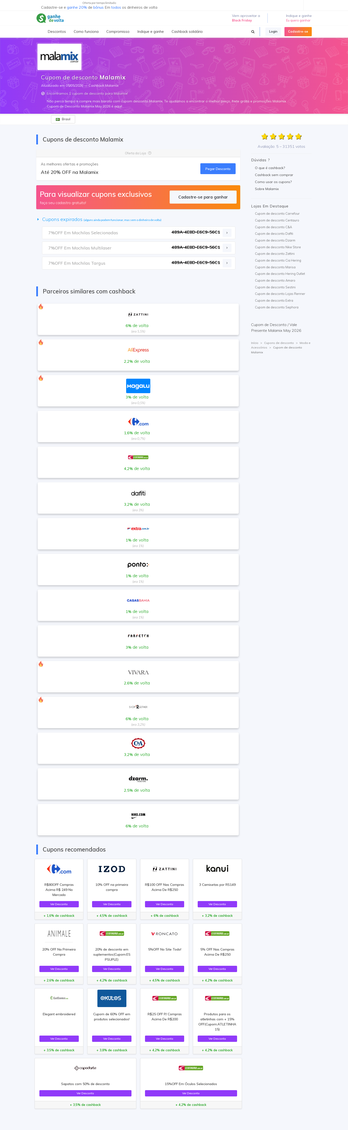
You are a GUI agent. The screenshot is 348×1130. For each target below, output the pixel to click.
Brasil (63, 119)
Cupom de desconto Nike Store (278, 247)
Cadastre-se (298, 31)
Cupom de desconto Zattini (275, 254)
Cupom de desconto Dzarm (275, 240)
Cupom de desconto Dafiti (274, 233)
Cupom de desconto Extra (274, 300)
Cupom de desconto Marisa (275, 267)
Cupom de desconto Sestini (275, 287)
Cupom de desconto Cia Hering (278, 260)
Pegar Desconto (218, 169)
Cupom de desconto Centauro (277, 220)
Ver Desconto (59, 904)
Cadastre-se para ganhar (203, 196)
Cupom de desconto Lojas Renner (280, 294)
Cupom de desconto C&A (273, 227)
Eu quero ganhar (298, 20)
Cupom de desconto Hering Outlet (280, 274)
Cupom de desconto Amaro (275, 280)
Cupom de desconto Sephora (276, 307)
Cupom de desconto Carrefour (277, 213)
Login (273, 31)
